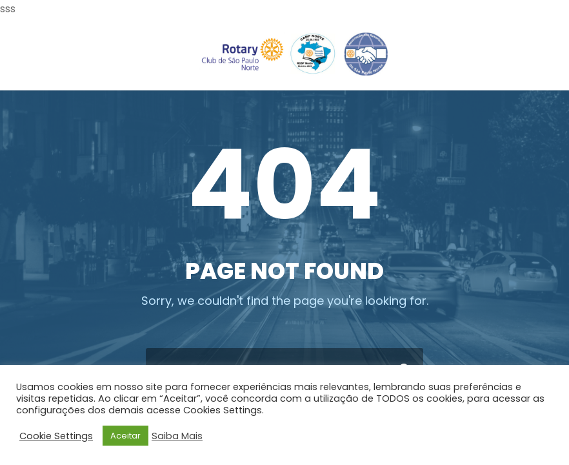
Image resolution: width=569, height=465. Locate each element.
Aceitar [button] (125, 435)
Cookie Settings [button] (56, 436)
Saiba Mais (177, 436)
